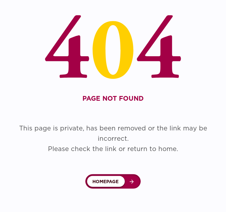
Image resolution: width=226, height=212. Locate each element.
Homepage (105, 181)
